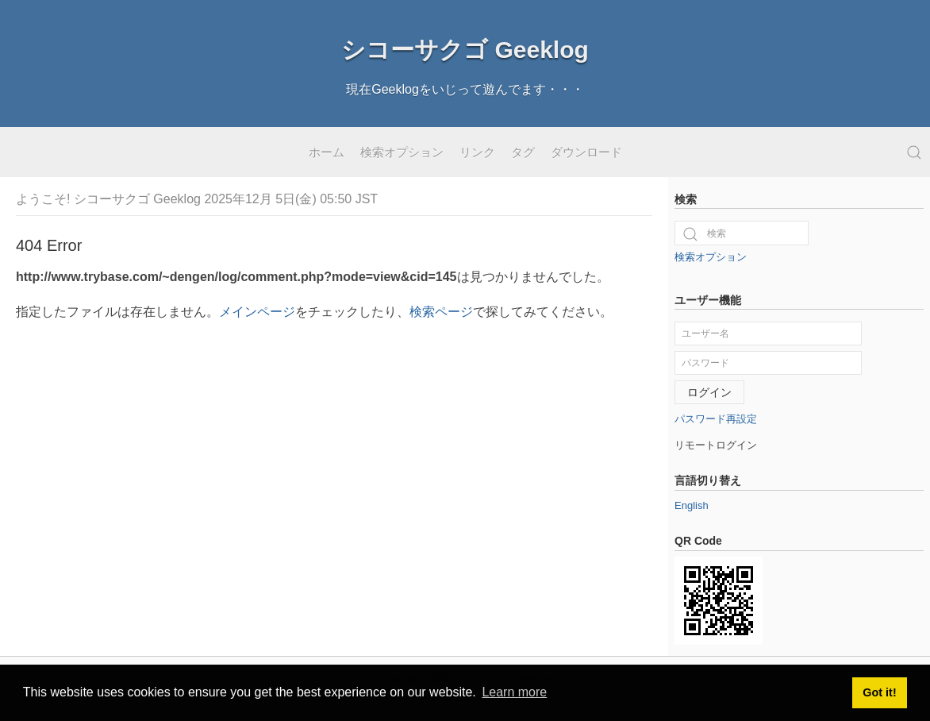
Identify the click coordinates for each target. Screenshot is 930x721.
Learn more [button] (514, 692)
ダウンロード (586, 152)
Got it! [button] (879, 692)
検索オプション (402, 152)
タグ (523, 152)
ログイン (709, 392)
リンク (477, 152)
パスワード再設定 (715, 419)
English (691, 505)
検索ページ (441, 311)
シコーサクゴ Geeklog (465, 50)
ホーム (326, 152)
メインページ (257, 311)
